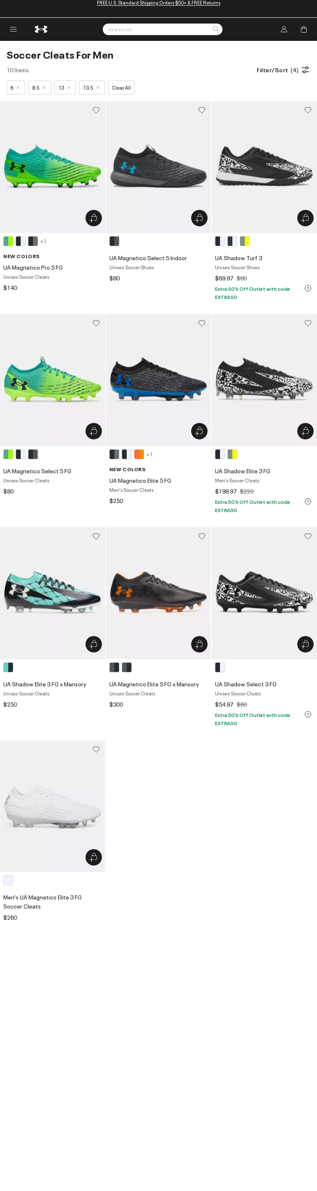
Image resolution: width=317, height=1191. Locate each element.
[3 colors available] (233, 241)
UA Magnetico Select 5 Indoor (148, 257)
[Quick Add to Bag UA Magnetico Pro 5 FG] (93, 218)
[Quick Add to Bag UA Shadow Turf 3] (305, 218)
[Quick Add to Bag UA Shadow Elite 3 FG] (305, 431)
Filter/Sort (283, 70)
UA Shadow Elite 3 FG (242, 470)
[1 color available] (115, 241)
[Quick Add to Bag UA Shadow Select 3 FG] (305, 644)
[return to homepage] (41, 29)
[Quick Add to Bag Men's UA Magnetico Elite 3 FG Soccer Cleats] (93, 857)
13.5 (91, 87)
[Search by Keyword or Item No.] (162, 29)
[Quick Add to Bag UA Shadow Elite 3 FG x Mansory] (93, 644)
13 (64, 87)
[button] (216, 30)
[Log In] (284, 29)
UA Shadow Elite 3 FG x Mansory (44, 683)
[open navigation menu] (13, 29)
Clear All (121, 87)
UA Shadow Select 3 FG (246, 683)
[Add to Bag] (304, 29)
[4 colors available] (24, 241)
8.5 (39, 87)
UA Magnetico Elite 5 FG (140, 480)
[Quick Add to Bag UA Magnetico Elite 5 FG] (199, 431)
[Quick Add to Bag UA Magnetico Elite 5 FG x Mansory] (199, 644)
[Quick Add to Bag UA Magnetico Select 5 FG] (93, 431)
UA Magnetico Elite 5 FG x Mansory (154, 683)
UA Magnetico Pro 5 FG (33, 267)
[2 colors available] (227, 454)
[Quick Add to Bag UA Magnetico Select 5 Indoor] (199, 218)
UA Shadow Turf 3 (238, 257)
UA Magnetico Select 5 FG (37, 470)
